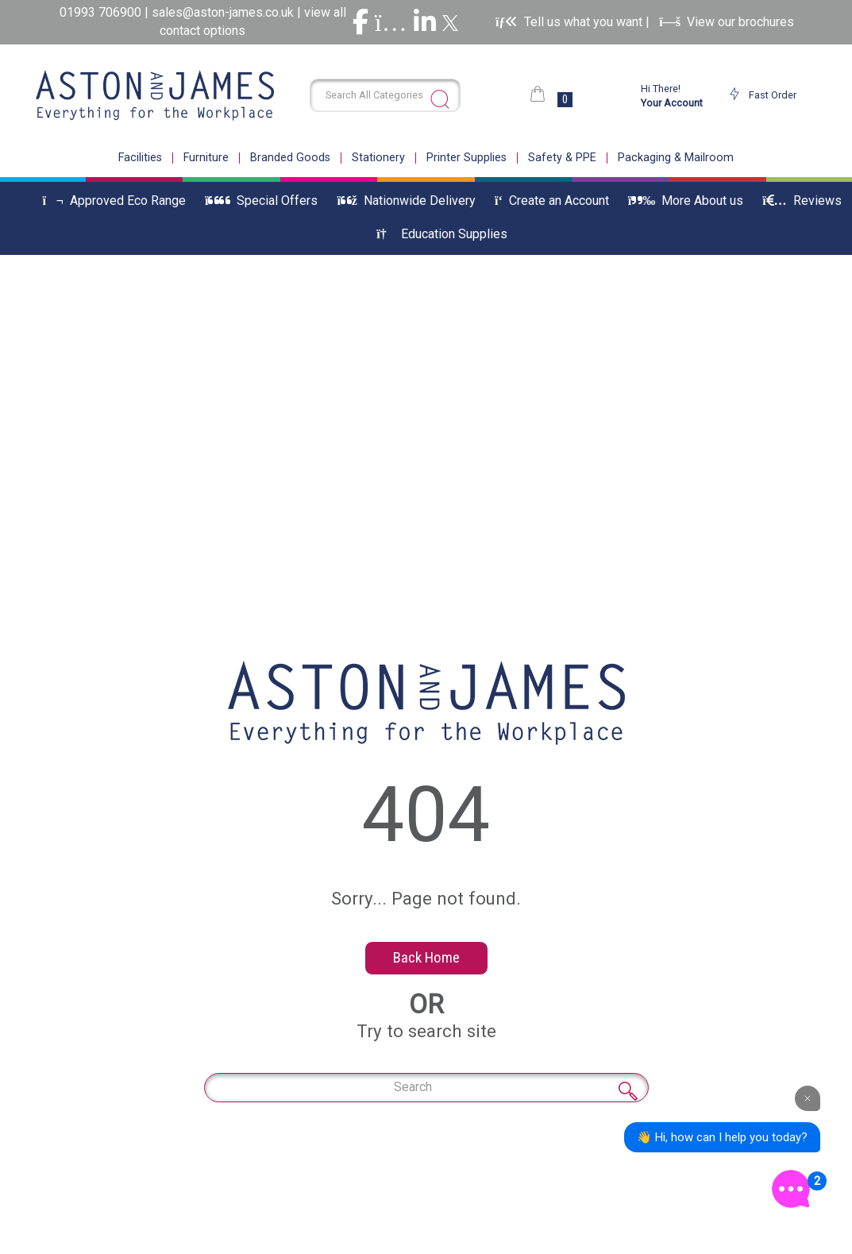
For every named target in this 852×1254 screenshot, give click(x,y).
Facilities (140, 158)
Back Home (426, 957)
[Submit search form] (439, 99)
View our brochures (726, 21)
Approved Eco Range (114, 200)
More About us (685, 200)
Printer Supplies (466, 158)
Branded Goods (290, 158)
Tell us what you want (570, 21)
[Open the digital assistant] (790, 1188)
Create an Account (552, 200)
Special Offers (261, 200)
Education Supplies (441, 233)
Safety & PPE (562, 158)
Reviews (801, 200)
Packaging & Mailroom (676, 158)
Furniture (206, 158)
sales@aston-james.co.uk (223, 12)
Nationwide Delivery (406, 200)
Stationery (378, 158)
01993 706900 (102, 12)
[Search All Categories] (385, 95)
